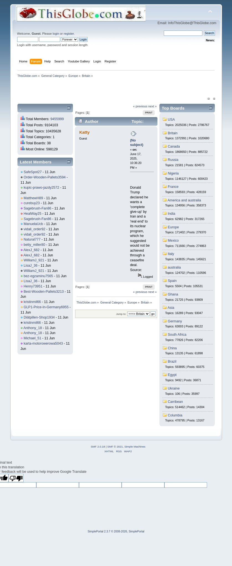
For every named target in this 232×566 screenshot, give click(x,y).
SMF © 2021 (115, 446)
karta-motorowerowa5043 (43, 343)
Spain (172, 281)
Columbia (175, 415)
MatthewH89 (33, 198)
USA (171, 120)
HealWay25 (32, 214)
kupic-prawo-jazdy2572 (41, 187)
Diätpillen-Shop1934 (39, 317)
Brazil (172, 361)
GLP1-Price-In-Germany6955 (46, 307)
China (172, 348)
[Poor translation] (16, 478)
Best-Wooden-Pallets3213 (44, 292)
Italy (171, 254)
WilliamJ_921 (34, 260)
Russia (173, 160)
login (56, 33)
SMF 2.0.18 (98, 446)
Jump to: (121, 313)
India (171, 214)
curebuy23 (32, 203)
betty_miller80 (34, 245)
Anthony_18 (33, 328)
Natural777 (32, 239)
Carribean (175, 402)
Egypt (172, 375)
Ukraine (174, 388)
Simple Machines (135, 446)
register (69, 33)
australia (174, 267)
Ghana (173, 294)
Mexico (173, 240)
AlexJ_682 (32, 250)
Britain (172, 133)
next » (152, 106)
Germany (175, 321)
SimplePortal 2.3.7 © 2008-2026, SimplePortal (116, 531)
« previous (140, 106)
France (173, 187)
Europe (173, 227)
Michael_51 (32, 338)
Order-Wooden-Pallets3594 (45, 177)
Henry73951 (33, 286)
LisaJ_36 (30, 265)
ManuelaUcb (33, 224)
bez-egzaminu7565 (38, 276)
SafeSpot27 (33, 172)
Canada (174, 146)
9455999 (57, 119)
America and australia (184, 200)
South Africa (177, 335)
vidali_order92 (34, 229)
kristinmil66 (32, 302)
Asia (171, 308)
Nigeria (173, 173)
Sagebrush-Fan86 (37, 208)
